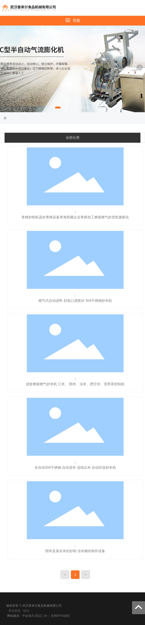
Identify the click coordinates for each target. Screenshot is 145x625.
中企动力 (28, 615)
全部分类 (73, 137)
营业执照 (14, 610)
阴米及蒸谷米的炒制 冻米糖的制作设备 (75, 551)
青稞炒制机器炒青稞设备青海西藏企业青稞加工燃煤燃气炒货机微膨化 (75, 217)
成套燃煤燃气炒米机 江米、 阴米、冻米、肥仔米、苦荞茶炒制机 (75, 384)
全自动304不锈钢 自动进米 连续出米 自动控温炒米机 (75, 467)
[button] (58, 108)
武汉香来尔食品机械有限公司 (73, 68)
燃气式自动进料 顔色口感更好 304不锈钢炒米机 (75, 300)
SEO (26, 610)
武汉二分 (41, 615)
